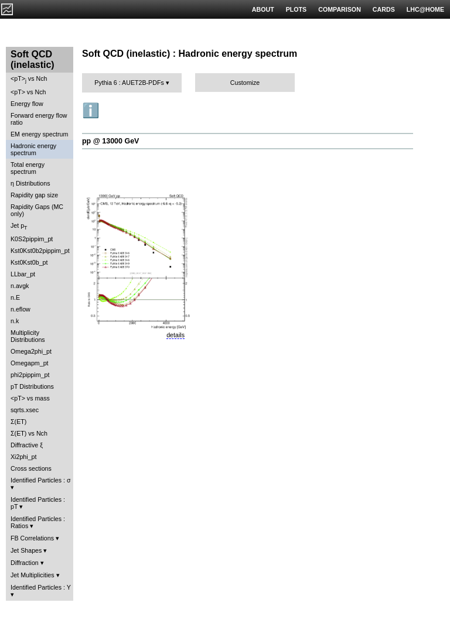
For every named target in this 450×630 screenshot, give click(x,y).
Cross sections (31, 468)
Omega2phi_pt (31, 351)
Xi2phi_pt (23, 456)
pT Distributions (32, 386)
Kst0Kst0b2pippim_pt (40, 250)
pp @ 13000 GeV (110, 141)
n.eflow (20, 309)
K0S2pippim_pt (32, 238)
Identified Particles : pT (38, 503)
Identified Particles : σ (41, 480)
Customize (245, 82)
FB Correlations (32, 538)
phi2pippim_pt (30, 374)
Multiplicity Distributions (28, 336)
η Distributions (30, 183)
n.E (15, 297)
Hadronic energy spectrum (33, 149)
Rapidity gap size (34, 194)
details (175, 334)
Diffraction (25, 562)
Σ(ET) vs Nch (29, 433)
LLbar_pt (23, 274)
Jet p (19, 226)
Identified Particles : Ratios (38, 522)
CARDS (384, 9)
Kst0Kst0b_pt (29, 262)
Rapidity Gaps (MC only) (37, 210)
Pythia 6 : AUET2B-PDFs (128, 82)
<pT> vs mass (30, 398)
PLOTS (296, 9)
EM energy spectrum (39, 134)
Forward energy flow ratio (39, 119)
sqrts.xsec (25, 409)
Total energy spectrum (28, 168)
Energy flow (27, 103)
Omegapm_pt (30, 363)
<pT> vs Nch (29, 79)
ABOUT (263, 9)
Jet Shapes (26, 550)
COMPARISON (339, 9)
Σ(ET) (18, 421)
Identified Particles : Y (41, 587)
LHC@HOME (425, 9)
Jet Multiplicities (32, 574)
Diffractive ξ (27, 444)
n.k (15, 320)
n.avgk (20, 285)
